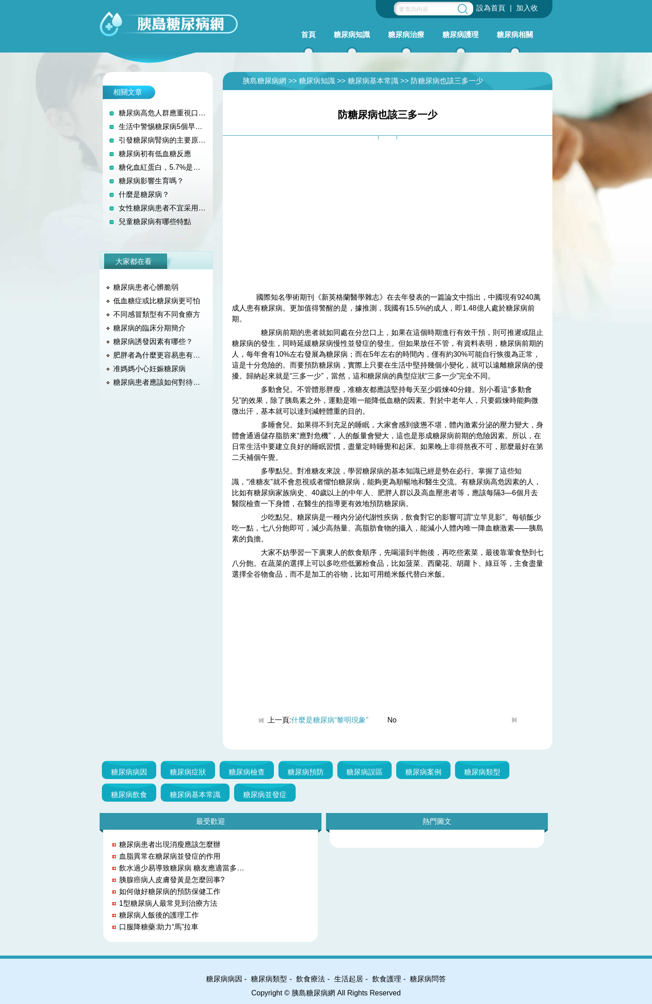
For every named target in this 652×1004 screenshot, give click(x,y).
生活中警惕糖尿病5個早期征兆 (162, 126)
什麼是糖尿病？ (144, 194)
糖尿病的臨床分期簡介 (149, 328)
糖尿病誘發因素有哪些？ (153, 341)
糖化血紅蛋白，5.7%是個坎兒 (162, 167)
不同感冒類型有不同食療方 (156, 314)
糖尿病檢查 (247, 772)
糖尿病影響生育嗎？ (151, 181)
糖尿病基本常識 (373, 81)
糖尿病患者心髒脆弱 (145, 287)
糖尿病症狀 (188, 772)
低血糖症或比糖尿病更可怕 (156, 301)
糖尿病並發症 (265, 794)
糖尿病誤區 (364, 772)
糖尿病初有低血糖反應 (155, 154)
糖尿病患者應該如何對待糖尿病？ (159, 382)
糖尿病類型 (482, 772)
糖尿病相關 (515, 34)
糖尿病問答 (428, 979)
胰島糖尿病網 (264, 81)
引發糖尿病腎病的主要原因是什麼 (162, 140)
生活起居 (348, 979)
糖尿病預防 (306, 772)
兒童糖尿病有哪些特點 (155, 221)
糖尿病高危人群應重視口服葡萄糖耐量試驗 (162, 113)
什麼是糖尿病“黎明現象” (330, 720)
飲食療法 (310, 979)
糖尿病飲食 (129, 794)
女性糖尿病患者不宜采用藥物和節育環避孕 (162, 208)
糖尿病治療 (406, 34)
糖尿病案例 (423, 772)
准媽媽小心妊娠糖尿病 (149, 369)
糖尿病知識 (352, 34)
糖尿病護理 (460, 34)
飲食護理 (386, 979)
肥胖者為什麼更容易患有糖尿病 (159, 355)
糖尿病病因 (129, 772)
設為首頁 (490, 8)
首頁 (308, 34)
